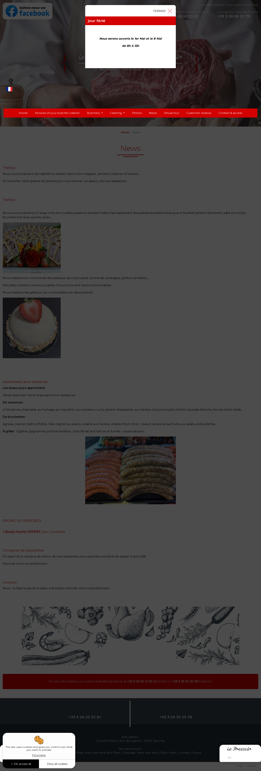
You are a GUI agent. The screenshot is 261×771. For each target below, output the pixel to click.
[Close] (162, 10)
